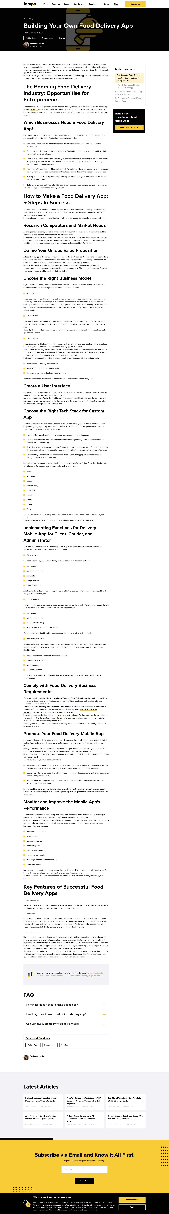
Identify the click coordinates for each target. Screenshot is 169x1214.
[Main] (29, 1200)
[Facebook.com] (74, 1209)
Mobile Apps (30, 38)
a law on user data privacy (66, 715)
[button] (66, 1005)
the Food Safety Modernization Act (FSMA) (51, 707)
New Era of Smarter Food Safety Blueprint (71, 698)
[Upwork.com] (100, 1209)
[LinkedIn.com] (83, 1209)
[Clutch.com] (91, 1209)
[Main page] (30, 4)
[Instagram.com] (66, 1209)
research (34, 109)
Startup (62, 38)
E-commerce (47, 38)
